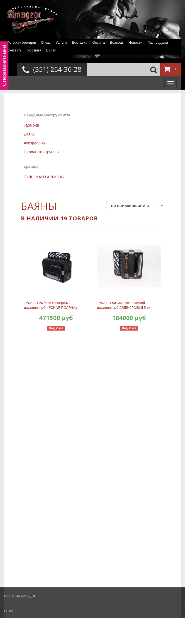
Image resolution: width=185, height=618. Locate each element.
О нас (46, 42)
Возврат (116, 42)
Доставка (79, 42)
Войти (51, 50)
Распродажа (157, 42)
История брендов (21, 42)
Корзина (34, 50)
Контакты (14, 50)
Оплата (98, 42)
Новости (135, 42)
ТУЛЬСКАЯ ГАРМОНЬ (44, 177)
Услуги (61, 42)
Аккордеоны (35, 143)
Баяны (29, 134)
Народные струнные (42, 152)
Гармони (31, 125)
